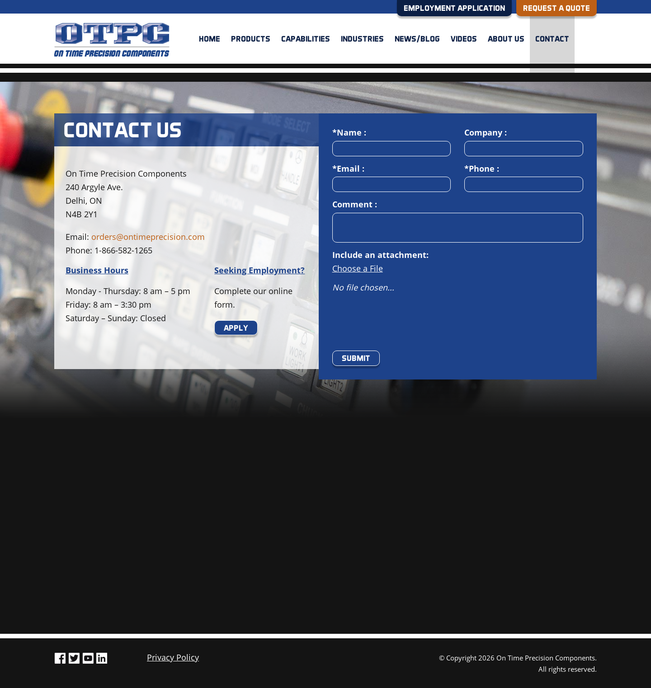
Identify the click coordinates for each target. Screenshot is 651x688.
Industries (362, 38)
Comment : (354, 204)
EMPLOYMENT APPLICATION (454, 8)
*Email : (348, 168)
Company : (485, 132)
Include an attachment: (380, 254)
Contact (552, 38)
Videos (464, 38)
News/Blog (417, 38)
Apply (236, 327)
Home (209, 38)
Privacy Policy (173, 657)
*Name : (349, 132)
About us (506, 38)
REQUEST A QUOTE (556, 8)
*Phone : (481, 168)
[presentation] (401, 326)
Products (250, 38)
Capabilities (305, 38)
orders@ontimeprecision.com (148, 236)
